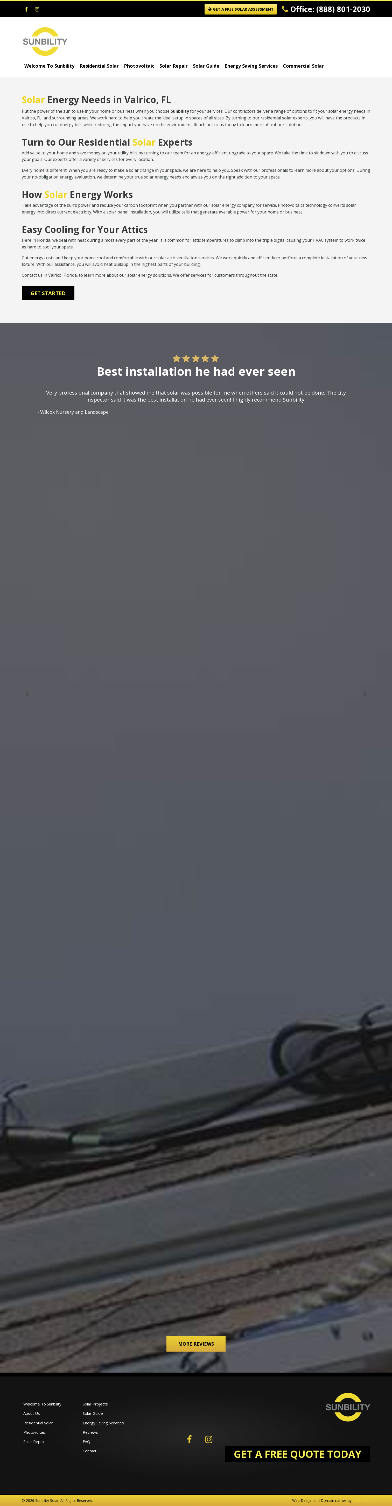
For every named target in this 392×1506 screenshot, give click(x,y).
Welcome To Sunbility (49, 66)
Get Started (48, 293)
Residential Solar (99, 66)
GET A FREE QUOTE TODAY (297, 1454)
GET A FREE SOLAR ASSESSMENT (241, 9)
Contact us (32, 275)
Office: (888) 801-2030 (326, 9)
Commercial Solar (303, 66)
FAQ (86, 1441)
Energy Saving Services (251, 66)
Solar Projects (95, 1404)
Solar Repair (173, 66)
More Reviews (196, 1344)
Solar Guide (206, 66)
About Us (31, 1413)
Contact (89, 1450)
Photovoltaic (139, 66)
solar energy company (233, 205)
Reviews (90, 1432)
